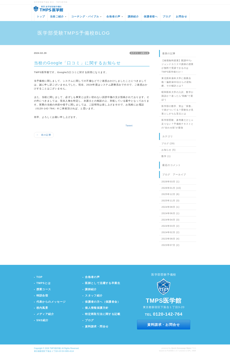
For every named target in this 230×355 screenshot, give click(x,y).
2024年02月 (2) (170, 232)
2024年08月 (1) (170, 207)
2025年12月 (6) (170, 194)
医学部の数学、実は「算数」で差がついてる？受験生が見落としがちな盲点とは (177, 110)
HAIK (194, 351)
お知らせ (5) (168, 150)
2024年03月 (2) (170, 226)
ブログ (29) (168, 143)
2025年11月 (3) (170, 200)
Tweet (129, 125)
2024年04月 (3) (170, 219)
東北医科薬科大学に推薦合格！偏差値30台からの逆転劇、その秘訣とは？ (176, 82)
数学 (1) (166, 156)
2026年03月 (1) (170, 181)
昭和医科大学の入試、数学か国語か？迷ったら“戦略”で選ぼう (177, 96)
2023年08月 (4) (170, 238)
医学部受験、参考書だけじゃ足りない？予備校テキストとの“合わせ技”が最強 (177, 124)
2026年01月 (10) (171, 188)
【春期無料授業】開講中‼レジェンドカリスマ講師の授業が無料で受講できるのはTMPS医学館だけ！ (177, 66)
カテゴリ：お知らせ (140, 53)
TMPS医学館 (55, 348)
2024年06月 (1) (170, 213)
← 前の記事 (43, 135)
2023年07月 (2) (170, 245)
